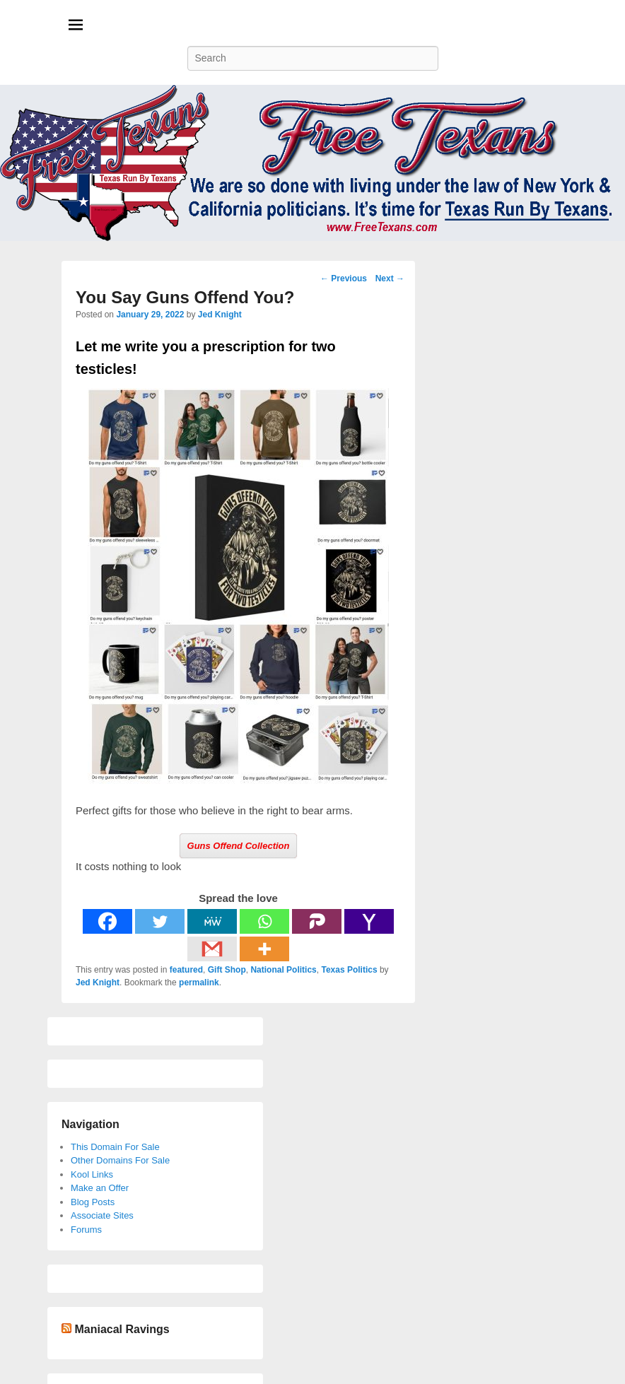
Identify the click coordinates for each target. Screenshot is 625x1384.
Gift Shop (227, 970)
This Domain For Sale (115, 1147)
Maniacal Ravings (121, 1329)
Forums (86, 1229)
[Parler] (316, 921)
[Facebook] (107, 921)
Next (389, 278)
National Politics (283, 970)
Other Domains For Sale (120, 1160)
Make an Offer (100, 1188)
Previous (343, 278)
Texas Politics (349, 970)
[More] (264, 949)
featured (186, 970)
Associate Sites (102, 1215)
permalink (199, 982)
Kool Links (92, 1174)
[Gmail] (212, 949)
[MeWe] (212, 921)
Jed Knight (220, 314)
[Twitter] (160, 921)
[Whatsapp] (264, 921)
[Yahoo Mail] (369, 921)
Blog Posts (93, 1202)
